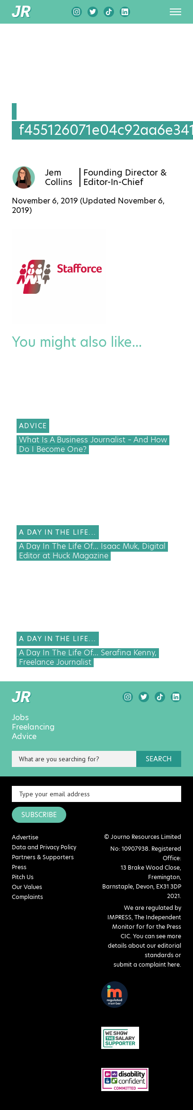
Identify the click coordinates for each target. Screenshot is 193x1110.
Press (19, 867)
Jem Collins (58, 177)
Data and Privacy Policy (44, 847)
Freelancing (33, 727)
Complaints (27, 897)
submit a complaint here (147, 964)
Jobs (20, 717)
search (159, 759)
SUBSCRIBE (39, 814)
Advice (24, 736)
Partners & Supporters (43, 857)
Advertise (25, 837)
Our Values (27, 887)
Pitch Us (23, 877)
